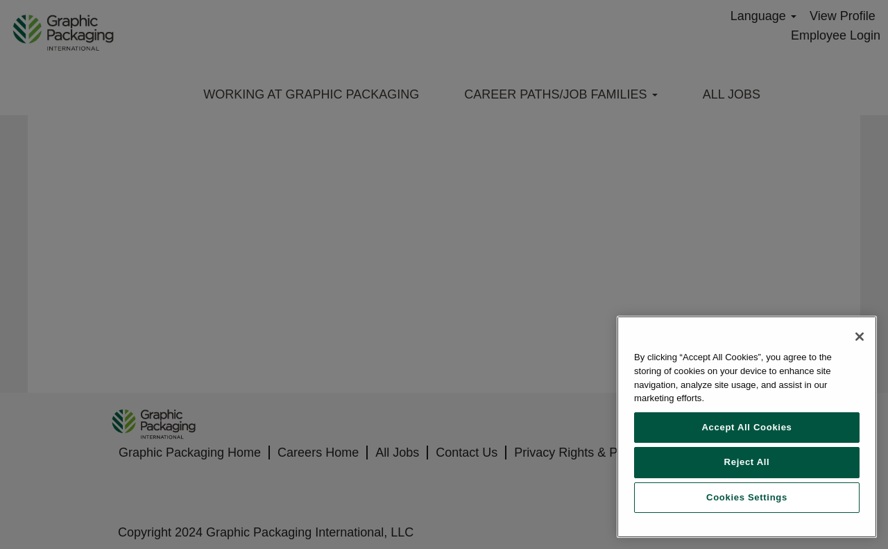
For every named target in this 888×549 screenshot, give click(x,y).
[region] (747, 427)
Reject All (747, 462)
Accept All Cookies (746, 427)
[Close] (859, 336)
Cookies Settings (746, 497)
